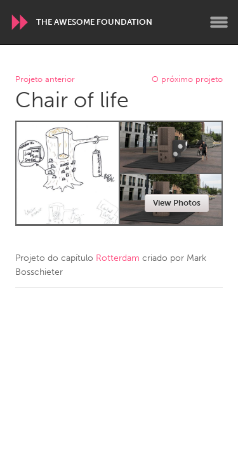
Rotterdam (118, 258)
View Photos (177, 203)
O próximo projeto (187, 80)
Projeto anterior (45, 80)
